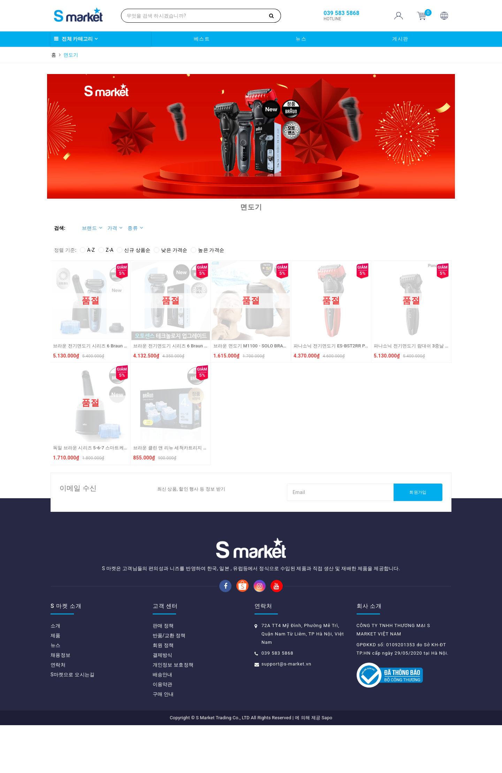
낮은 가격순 (170, 250)
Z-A (105, 250)
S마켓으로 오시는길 (72, 722)
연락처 (58, 712)
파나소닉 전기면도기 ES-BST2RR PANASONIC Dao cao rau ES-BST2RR (366, 345)
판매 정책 (163, 673)
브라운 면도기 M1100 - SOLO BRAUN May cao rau (264, 345)
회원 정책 (163, 693)
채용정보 (60, 703)
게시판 (400, 39)
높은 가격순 (207, 250)
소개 (56, 673)
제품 (56, 683)
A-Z (87, 250)
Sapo (327, 765)
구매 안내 (163, 742)
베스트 (202, 39)
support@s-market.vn (286, 711)
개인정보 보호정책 (173, 712)
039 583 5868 (277, 701)
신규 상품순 (133, 250)
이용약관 (163, 732)
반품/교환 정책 (169, 683)
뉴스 (301, 39)
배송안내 (163, 722)
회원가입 (417, 492)
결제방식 (163, 703)
